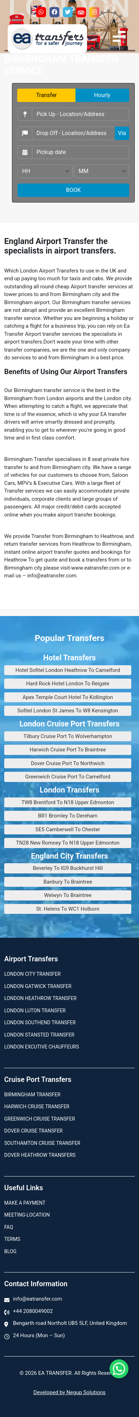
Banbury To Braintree (68, 882)
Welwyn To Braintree (67, 895)
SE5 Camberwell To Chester (67, 829)
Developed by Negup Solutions (69, 1392)
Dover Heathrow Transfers (39, 1155)
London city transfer (32, 974)
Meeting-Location (27, 1215)
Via (122, 133)
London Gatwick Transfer (37, 986)
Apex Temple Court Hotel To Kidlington (67, 697)
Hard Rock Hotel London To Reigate (68, 683)
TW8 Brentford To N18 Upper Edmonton (67, 802)
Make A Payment (24, 1203)
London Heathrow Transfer (40, 998)
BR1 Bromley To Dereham (68, 816)
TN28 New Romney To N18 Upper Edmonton (67, 843)
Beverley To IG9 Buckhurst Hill (67, 868)
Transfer (46, 95)
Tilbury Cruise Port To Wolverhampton (68, 736)
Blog (10, 1251)
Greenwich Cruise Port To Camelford (67, 777)
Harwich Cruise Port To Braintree (67, 749)
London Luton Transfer (35, 1010)
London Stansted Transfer (39, 1035)
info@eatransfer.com (37, 1299)
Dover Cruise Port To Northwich (68, 763)
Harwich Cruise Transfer (37, 1106)
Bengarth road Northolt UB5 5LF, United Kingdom (70, 1323)
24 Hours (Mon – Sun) (39, 1335)
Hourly (102, 95)
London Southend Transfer (39, 1022)
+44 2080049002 (33, 1311)
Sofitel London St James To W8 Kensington (67, 710)
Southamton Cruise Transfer (42, 1143)
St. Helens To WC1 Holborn (67, 909)
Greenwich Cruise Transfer (39, 1119)
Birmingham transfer (32, 1094)
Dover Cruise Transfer (33, 1131)
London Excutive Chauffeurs (41, 1047)
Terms (12, 1239)
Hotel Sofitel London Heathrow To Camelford (67, 670)
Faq (8, 1227)
